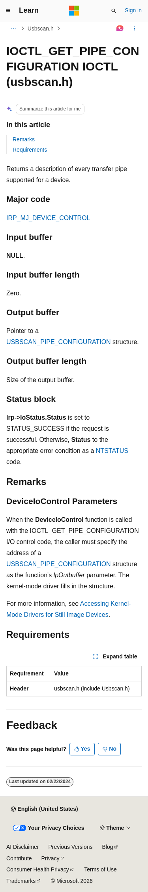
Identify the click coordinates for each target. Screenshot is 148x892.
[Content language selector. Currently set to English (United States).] (44, 809)
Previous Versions (70, 847)
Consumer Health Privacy (37, 869)
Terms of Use (100, 869)
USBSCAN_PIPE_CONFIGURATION (58, 342)
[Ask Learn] (120, 28)
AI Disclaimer (22, 847)
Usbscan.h (41, 28)
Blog (107, 847)
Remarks (24, 139)
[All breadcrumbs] (13, 28)
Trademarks (21, 881)
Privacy (50, 858)
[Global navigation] (8, 11)
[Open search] (114, 11)
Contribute (19, 858)
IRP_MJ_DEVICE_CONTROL (48, 218)
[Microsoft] (74, 11)
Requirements (30, 149)
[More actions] (135, 28)
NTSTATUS (112, 450)
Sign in (133, 10)
